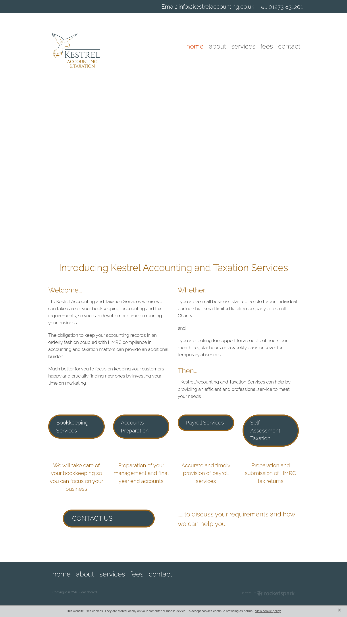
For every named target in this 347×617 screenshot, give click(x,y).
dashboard (89, 592)
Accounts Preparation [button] (135, 427)
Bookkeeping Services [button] (72, 427)
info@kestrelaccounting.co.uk (216, 7)
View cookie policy (268, 611)
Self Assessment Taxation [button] (265, 430)
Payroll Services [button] (205, 423)
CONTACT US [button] (92, 518)
